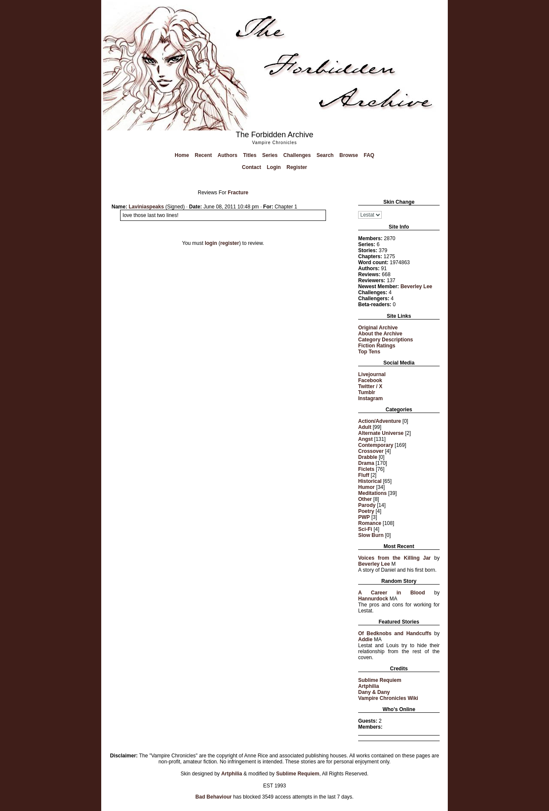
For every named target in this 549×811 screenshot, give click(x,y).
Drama (366, 463)
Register (297, 167)
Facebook (370, 380)
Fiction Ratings (376, 346)
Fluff (363, 475)
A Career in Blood (391, 593)
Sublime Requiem (379, 680)
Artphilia (368, 686)
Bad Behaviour (214, 797)
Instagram (370, 398)
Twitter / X (370, 386)
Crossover (370, 451)
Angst (365, 439)
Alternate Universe (381, 433)
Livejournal (372, 374)
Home (182, 155)
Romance (369, 523)
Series (270, 155)
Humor (366, 487)
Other (365, 499)
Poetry (366, 511)
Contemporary (375, 445)
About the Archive (380, 334)
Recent (203, 155)
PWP (364, 517)
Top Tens (369, 352)
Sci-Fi (365, 529)
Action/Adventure (379, 421)
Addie (365, 639)
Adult (364, 427)
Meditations (372, 493)
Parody (367, 505)
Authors (227, 155)
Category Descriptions (385, 340)
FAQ (369, 155)
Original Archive (378, 328)
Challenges (297, 155)
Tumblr (366, 392)
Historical (370, 481)
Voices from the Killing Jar (394, 558)
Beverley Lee (416, 286)
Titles (249, 155)
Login (274, 167)
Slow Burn (370, 535)
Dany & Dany (374, 692)
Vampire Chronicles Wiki (388, 698)
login (211, 243)
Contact (251, 167)
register (229, 243)
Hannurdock (373, 599)
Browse (348, 155)
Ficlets (366, 469)
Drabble (367, 457)
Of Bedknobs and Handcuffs (394, 633)
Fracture (238, 193)
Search (325, 155)
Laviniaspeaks (146, 207)
